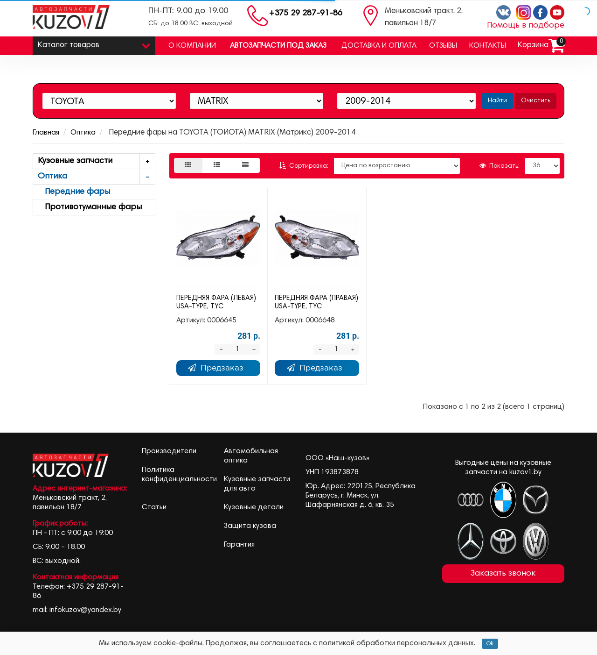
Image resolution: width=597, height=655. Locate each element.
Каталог (94, 43)
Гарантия (239, 544)
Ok (489, 644)
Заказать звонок (503, 574)
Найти (497, 101)
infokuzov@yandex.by (85, 610)
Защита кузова (250, 526)
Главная (46, 132)
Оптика (83, 132)
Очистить (535, 101)
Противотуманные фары (90, 207)
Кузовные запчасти (96, 161)
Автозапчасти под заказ (278, 46)
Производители (169, 451)
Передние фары (74, 192)
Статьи (154, 507)
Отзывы (443, 46)
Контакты (487, 46)
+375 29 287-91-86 (305, 13)
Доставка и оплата (379, 46)
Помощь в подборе (525, 25)
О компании (192, 46)
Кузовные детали (254, 507)
